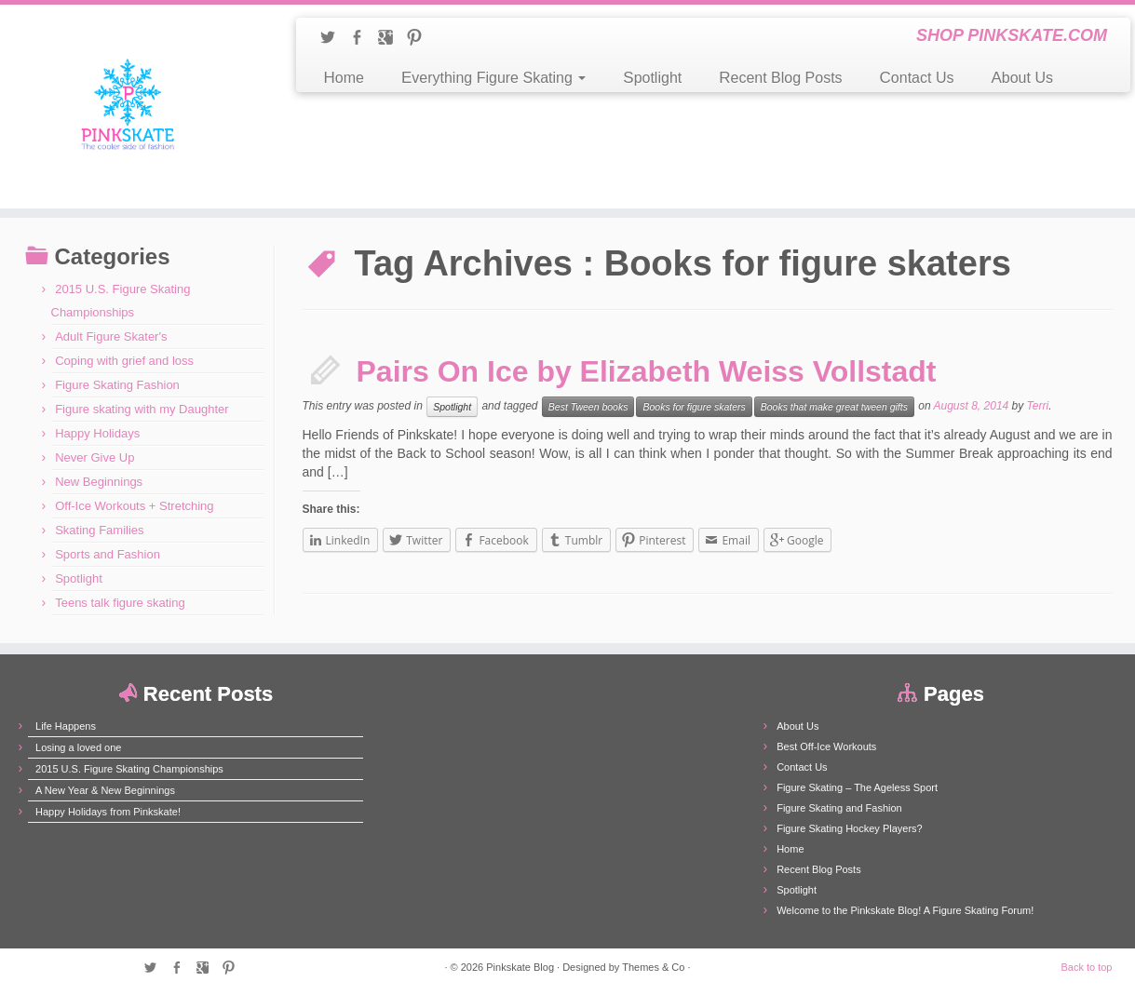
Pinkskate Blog (520, 967)
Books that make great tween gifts (834, 406)
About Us (1021, 78)
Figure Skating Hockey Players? (850, 828)
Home (344, 78)
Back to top (1086, 967)
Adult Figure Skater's (111, 336)
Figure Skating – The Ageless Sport (857, 787)
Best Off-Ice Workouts (826, 746)
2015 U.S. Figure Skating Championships (129, 768)
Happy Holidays (97, 433)
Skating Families (99, 530)
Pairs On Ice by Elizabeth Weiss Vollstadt (647, 371)
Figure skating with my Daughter (141, 409)
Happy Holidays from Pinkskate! (108, 811)
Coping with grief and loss (124, 361)
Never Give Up (94, 457)
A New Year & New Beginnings (105, 790)
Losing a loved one (78, 747)
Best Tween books (588, 406)
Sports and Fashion (107, 554)
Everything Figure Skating (493, 78)
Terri (1038, 405)
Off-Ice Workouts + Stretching (134, 506)
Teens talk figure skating (119, 603)
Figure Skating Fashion (117, 385)
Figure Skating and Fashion (839, 807)
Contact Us (917, 78)
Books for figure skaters (693, 406)
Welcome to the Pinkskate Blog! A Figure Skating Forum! (905, 910)
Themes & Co (653, 967)
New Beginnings (98, 482)
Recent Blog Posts (780, 78)
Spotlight (652, 78)
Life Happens (65, 726)
